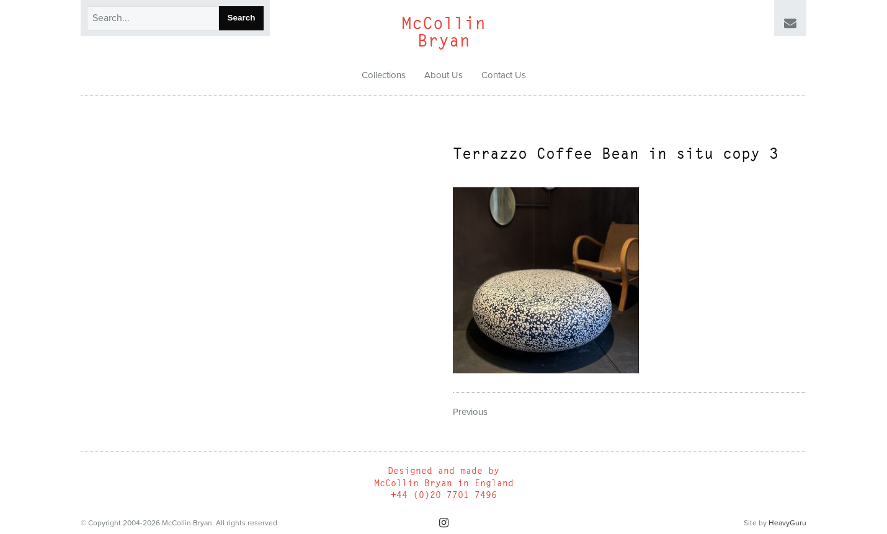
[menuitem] (383, 76)
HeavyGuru (787, 522)
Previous (470, 411)
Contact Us (503, 75)
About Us (443, 75)
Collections (384, 75)
